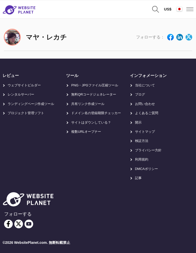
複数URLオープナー (86, 132)
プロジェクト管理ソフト (26, 113)
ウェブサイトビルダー (24, 85)
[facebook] (8, 224)
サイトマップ (145, 132)
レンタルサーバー (21, 94)
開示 (138, 122)
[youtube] (28, 224)
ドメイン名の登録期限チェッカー (96, 113)
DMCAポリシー (146, 169)
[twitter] (18, 224)
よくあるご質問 (146, 113)
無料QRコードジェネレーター (93, 94)
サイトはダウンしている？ (91, 122)
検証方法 (141, 141)
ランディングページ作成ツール (31, 104)
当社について (145, 85)
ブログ (140, 94)
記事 (138, 178)
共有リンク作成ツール (87, 104)
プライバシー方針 (148, 150)
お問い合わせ (145, 104)
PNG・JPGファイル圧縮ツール (94, 85)
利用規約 (141, 159)
